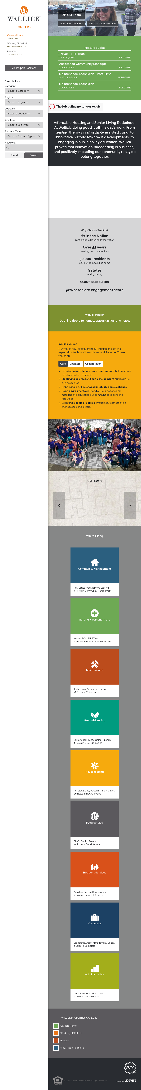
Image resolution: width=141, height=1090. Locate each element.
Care (63, 363)
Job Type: (10, 120)
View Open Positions (24, 67)
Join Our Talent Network (102, 23)
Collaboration (93, 363)
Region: (9, 97)
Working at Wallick (71, 1033)
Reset (14, 155)
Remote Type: (13, 131)
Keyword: (10, 142)
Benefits (65, 1040)
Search (34, 155)
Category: (10, 86)
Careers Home (68, 1025)
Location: (10, 108)
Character (75, 363)
